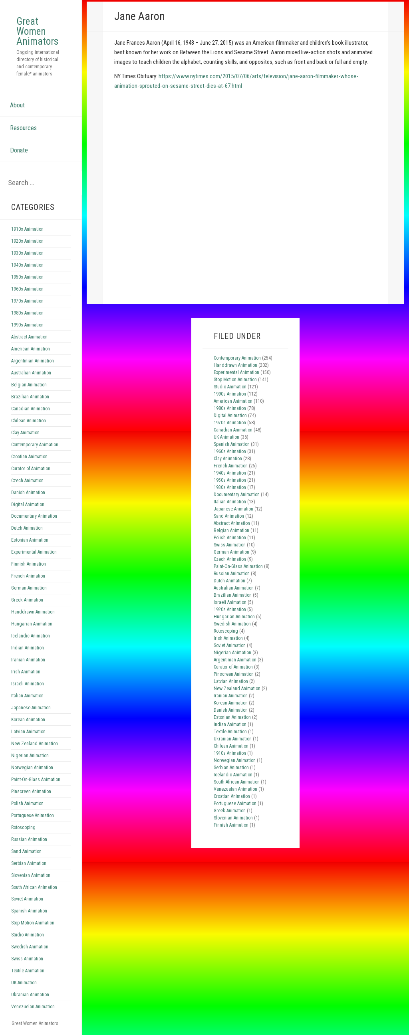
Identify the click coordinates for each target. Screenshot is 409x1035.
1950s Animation (27, 277)
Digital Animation (27, 504)
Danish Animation (28, 492)
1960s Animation (27, 289)
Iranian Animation (28, 660)
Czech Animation (27, 480)
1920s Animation (27, 241)
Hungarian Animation (31, 624)
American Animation (30, 349)
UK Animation (24, 983)
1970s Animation (27, 301)
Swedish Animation (29, 947)
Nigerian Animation (30, 755)
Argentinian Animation (32, 361)
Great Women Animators (37, 31)
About (17, 105)
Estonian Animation (29, 540)
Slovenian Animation (30, 875)
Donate (19, 150)
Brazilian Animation (30, 397)
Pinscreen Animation (31, 791)
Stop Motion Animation (32, 923)
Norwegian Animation (32, 767)
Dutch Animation (27, 528)
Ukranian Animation (30, 994)
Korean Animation (28, 719)
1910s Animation (27, 229)
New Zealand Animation (34, 743)
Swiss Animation (27, 959)
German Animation (29, 588)
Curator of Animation (30, 468)
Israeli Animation (27, 684)
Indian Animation (27, 648)
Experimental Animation (34, 552)
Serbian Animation (28, 863)
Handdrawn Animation (33, 612)
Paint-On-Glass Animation (35, 779)
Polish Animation (27, 803)
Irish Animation (25, 672)
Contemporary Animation (34, 444)
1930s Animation (27, 253)
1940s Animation (27, 265)
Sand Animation (26, 851)
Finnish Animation (28, 564)
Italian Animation (27, 696)
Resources (23, 128)
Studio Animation (27, 935)
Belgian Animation (29, 385)
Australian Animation (31, 373)
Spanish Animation (29, 911)
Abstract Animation (29, 337)
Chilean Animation (28, 420)
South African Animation (34, 887)
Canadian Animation (30, 409)
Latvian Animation (28, 731)
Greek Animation (27, 600)
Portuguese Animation (32, 815)
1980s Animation (27, 313)
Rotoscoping (23, 827)
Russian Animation (29, 839)
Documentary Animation (34, 516)
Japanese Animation (31, 707)
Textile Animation (27, 971)
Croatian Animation (29, 456)
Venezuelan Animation (33, 1006)
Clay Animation (25, 432)
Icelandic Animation (30, 636)
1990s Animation (27, 325)
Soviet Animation (27, 899)
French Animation (28, 576)
